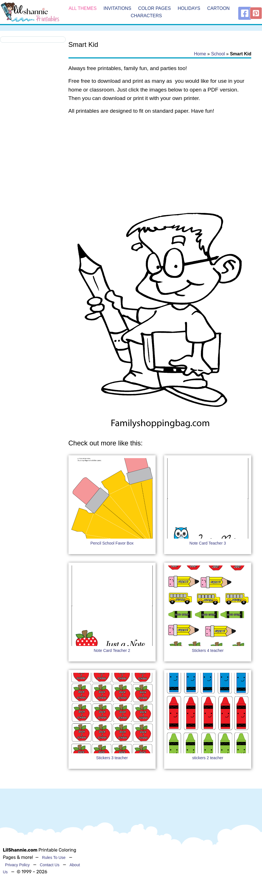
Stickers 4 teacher (208, 650)
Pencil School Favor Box (112, 543)
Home (200, 53)
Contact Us (49, 865)
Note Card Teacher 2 (112, 650)
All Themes (83, 8)
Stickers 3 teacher (112, 758)
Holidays (189, 8)
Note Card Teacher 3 (208, 543)
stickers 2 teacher (207, 758)
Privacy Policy (17, 865)
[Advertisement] (160, 164)
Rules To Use (54, 857)
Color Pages (154, 8)
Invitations (117, 8)
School (218, 53)
